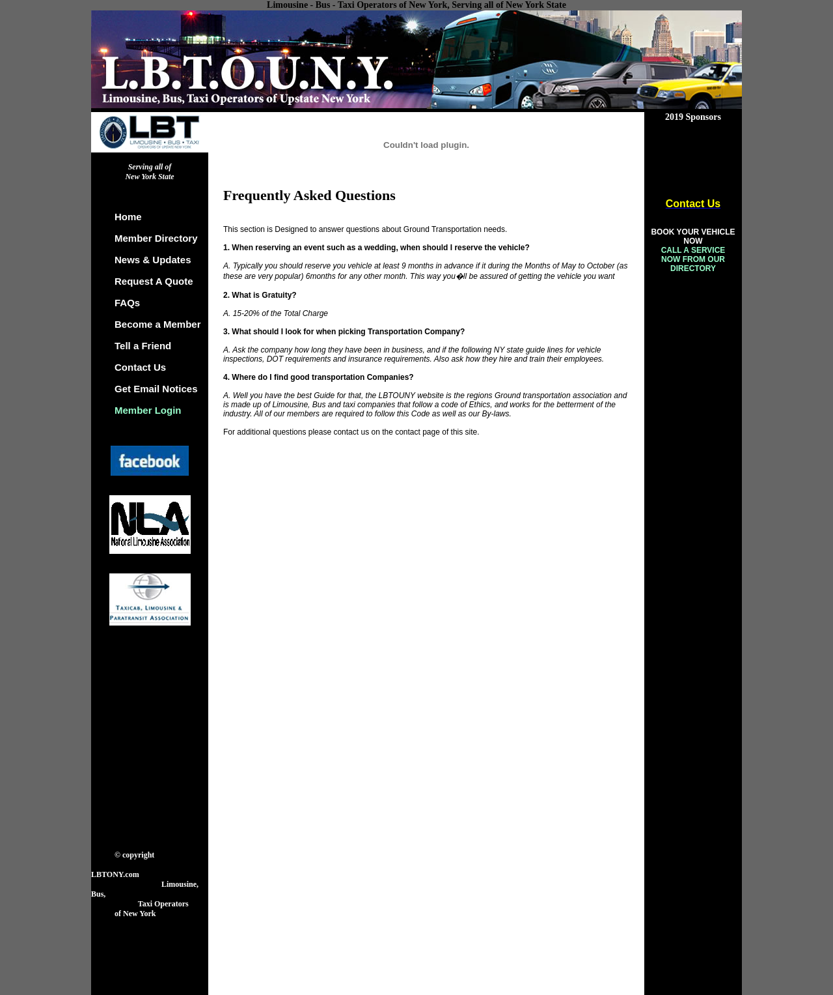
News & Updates (153, 259)
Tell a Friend (143, 345)
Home (128, 216)
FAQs (127, 302)
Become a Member (158, 324)
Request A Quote (154, 281)
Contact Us (140, 367)
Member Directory (156, 238)
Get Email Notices (156, 388)
